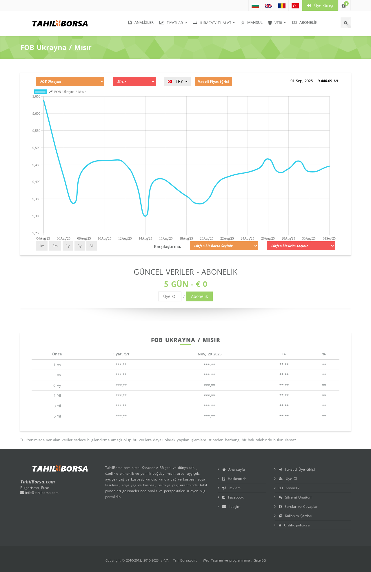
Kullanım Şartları (295, 515)
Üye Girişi (320, 5)
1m (41, 245)
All (92, 245)
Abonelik (304, 22)
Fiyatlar (171, 22)
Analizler (141, 22)
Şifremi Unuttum (295, 497)
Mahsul (252, 22)
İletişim (231, 506)
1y (68, 245)
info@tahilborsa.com (39, 492)
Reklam (231, 487)
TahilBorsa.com (184, 560)
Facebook (232, 497)
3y (79, 245)
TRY (178, 81)
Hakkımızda (234, 478)
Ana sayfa (233, 469)
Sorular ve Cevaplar (298, 506)
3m (55, 245)
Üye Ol (170, 296)
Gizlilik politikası (294, 525)
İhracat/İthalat (212, 22)
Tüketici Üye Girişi (297, 469)
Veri (275, 22)
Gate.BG (260, 560)
